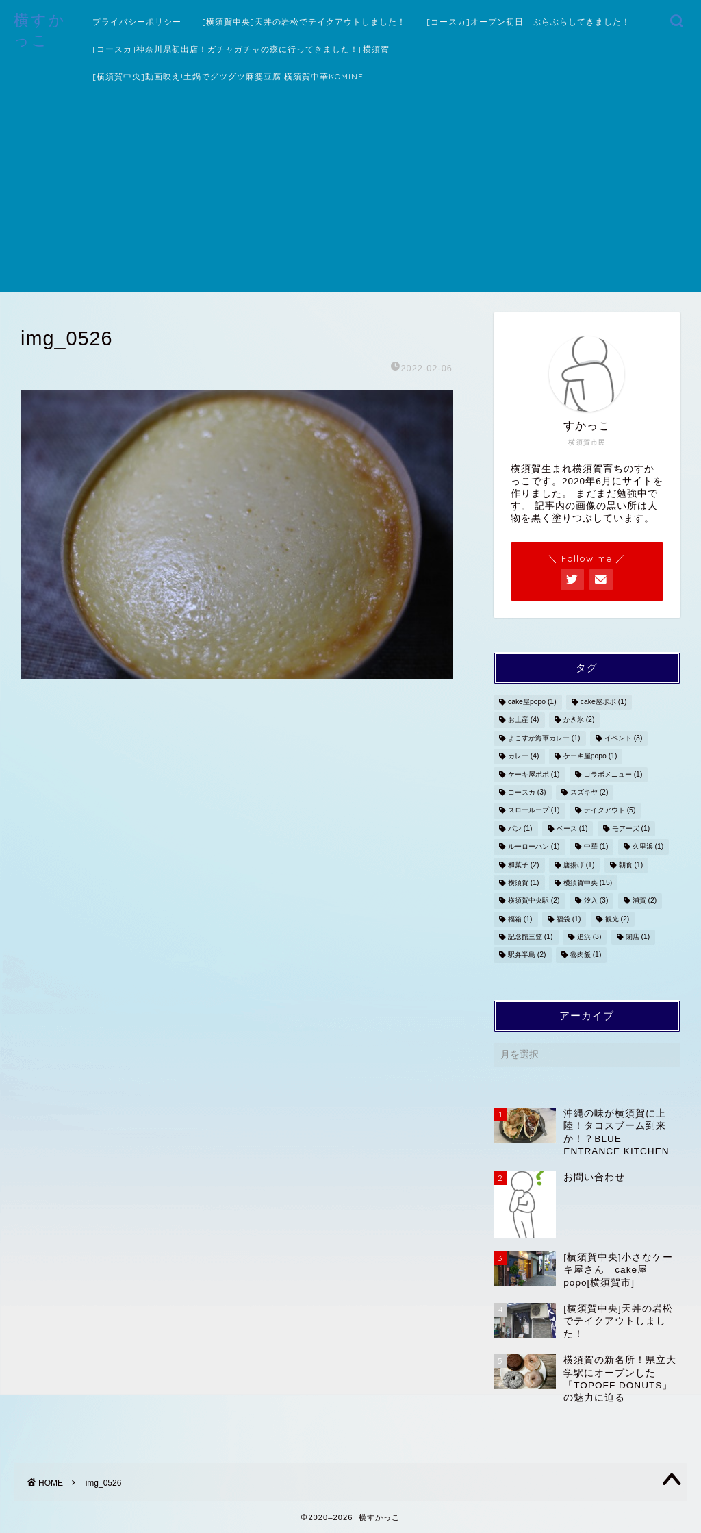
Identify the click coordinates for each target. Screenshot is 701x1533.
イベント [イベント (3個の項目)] (623, 738)
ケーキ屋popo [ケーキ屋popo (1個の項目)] (590, 756)
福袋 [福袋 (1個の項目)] (569, 919)
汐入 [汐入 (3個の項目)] (596, 901)
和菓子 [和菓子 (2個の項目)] (523, 865)
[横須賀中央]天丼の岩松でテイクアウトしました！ (304, 21)
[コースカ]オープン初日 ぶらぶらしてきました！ (528, 21)
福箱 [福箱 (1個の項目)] (520, 919)
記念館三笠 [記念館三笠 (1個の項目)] (530, 936)
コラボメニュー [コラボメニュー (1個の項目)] (613, 774)
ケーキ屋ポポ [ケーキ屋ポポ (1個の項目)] (534, 774)
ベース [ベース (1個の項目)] (572, 828)
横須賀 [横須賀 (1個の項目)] (523, 882)
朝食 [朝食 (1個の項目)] (631, 865)
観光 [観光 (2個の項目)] (617, 919)
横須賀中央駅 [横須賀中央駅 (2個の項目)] (534, 901)
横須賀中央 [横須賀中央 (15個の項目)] (587, 882)
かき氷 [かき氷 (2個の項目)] (579, 720)
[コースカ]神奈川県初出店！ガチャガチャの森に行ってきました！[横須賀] (243, 49)
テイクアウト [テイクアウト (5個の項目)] (610, 810)
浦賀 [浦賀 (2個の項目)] (645, 901)
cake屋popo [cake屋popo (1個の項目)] (532, 702)
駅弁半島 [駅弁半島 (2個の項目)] (527, 955)
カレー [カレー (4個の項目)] (523, 756)
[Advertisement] (350, 196)
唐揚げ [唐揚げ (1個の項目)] (579, 865)
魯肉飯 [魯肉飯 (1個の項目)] (586, 955)
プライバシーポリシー (136, 21)
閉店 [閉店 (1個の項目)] (638, 936)
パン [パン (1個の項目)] (520, 828)
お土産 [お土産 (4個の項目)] (523, 720)
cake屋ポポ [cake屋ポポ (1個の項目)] (604, 702)
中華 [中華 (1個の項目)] (596, 847)
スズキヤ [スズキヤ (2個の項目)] (589, 792)
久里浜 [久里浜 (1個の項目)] (648, 847)
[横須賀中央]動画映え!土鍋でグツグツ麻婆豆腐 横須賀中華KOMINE (228, 76)
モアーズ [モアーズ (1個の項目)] (631, 828)
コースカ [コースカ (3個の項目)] (527, 792)
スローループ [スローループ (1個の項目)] (534, 810)
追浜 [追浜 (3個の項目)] (589, 936)
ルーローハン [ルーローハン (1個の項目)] (534, 847)
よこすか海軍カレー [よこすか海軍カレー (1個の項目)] (544, 738)
